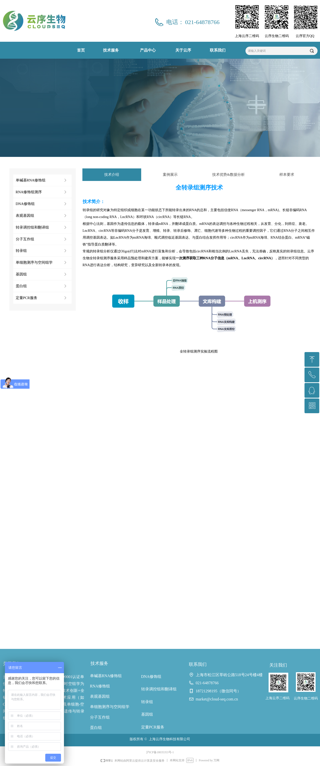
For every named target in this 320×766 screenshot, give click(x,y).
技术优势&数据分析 (228, 175)
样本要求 (286, 175)
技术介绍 (111, 175)
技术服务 (111, 50)
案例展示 (170, 175)
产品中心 (148, 50)
